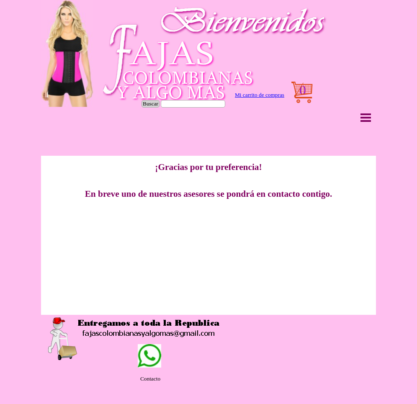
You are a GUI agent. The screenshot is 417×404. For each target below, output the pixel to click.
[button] (62, 338)
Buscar (150, 103)
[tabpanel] (259, 95)
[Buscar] (193, 104)
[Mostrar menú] (366, 117)
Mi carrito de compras (259, 95)
